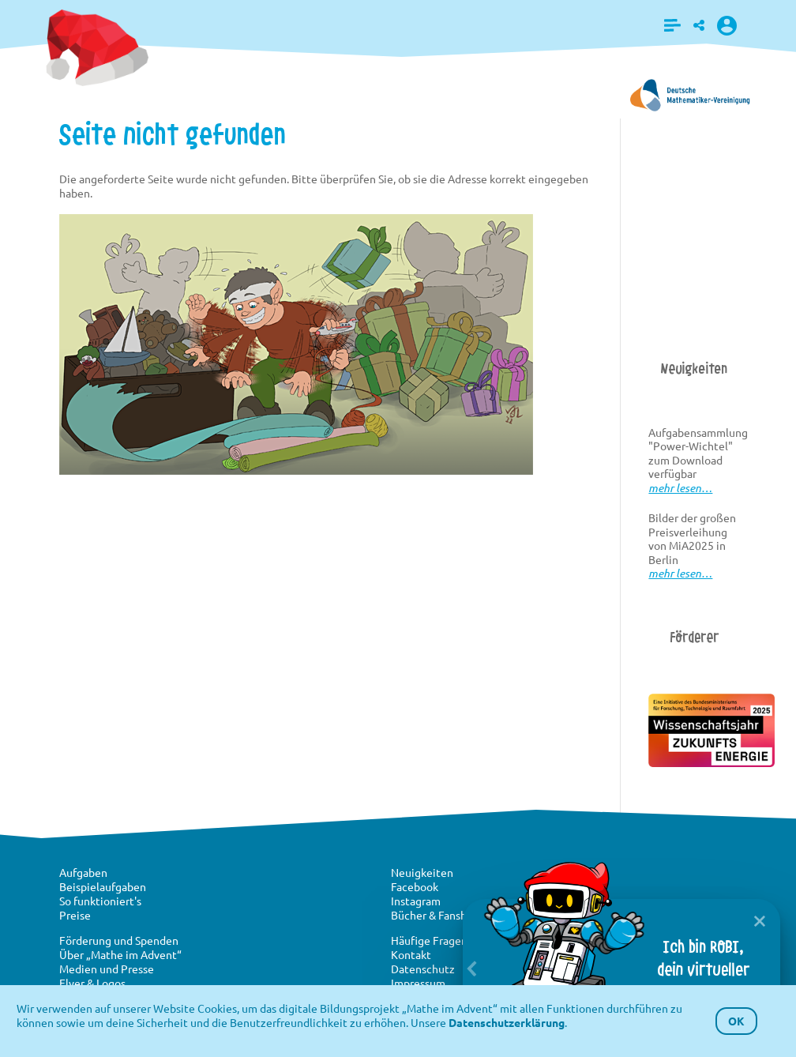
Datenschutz (423, 968)
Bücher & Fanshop (435, 915)
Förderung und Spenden (118, 940)
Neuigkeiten (422, 872)
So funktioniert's (100, 900)
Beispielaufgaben (102, 886)
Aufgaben (83, 872)
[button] (672, 25)
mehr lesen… (680, 487)
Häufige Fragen (429, 940)
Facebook (414, 886)
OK (736, 1021)
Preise (75, 915)
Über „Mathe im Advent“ (120, 954)
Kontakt (411, 954)
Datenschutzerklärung (507, 1022)
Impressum (418, 983)
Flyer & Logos (92, 983)
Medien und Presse (106, 968)
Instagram (416, 900)
